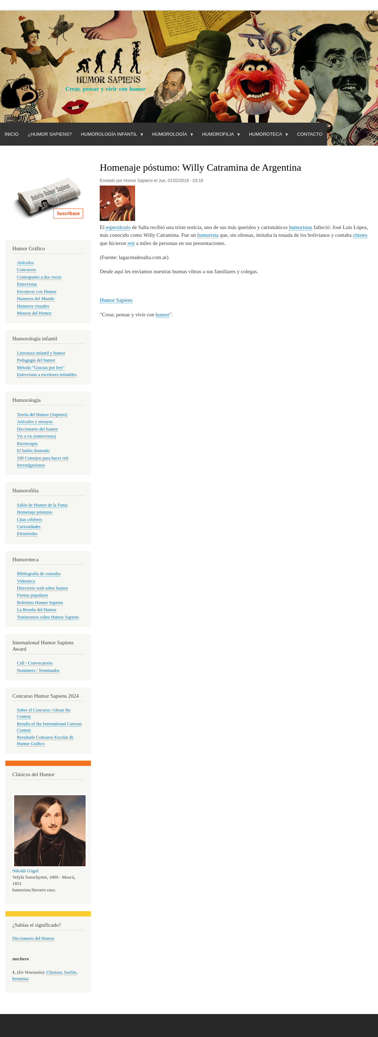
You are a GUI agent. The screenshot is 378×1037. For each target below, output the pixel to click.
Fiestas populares (32, 595)
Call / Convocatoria (34, 663)
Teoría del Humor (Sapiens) (42, 414)
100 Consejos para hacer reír (43, 458)
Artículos (25, 262)
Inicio (12, 134)
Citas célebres (29, 519)
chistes (360, 235)
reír (131, 243)
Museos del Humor (34, 313)
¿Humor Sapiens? (50, 134)
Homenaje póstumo (34, 512)
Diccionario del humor (37, 429)
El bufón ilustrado (33, 450)
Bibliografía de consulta (38, 573)
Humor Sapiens (116, 300)
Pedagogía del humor (36, 360)
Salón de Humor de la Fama (42, 505)
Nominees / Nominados (38, 670)
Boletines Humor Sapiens (40, 602)
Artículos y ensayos (35, 421)
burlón (70, 972)
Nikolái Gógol (25, 870)
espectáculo (118, 227)
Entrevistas (27, 284)
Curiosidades (29, 526)
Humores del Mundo (35, 298)
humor (162, 314)
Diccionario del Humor (33, 938)
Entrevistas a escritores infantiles (47, 374)
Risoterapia (27, 443)
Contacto (309, 134)
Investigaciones (31, 465)
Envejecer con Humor (37, 291)
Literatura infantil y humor (41, 353)
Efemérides (27, 533)
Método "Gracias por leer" (41, 367)
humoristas (300, 227)
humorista (208, 235)
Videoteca (26, 581)
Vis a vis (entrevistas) (36, 436)
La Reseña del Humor (37, 609)
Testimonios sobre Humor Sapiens (48, 617)
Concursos (26, 269)
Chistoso (54, 972)
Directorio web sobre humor (42, 588)
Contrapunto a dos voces (39, 277)
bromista (20, 978)
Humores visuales (33, 306)
